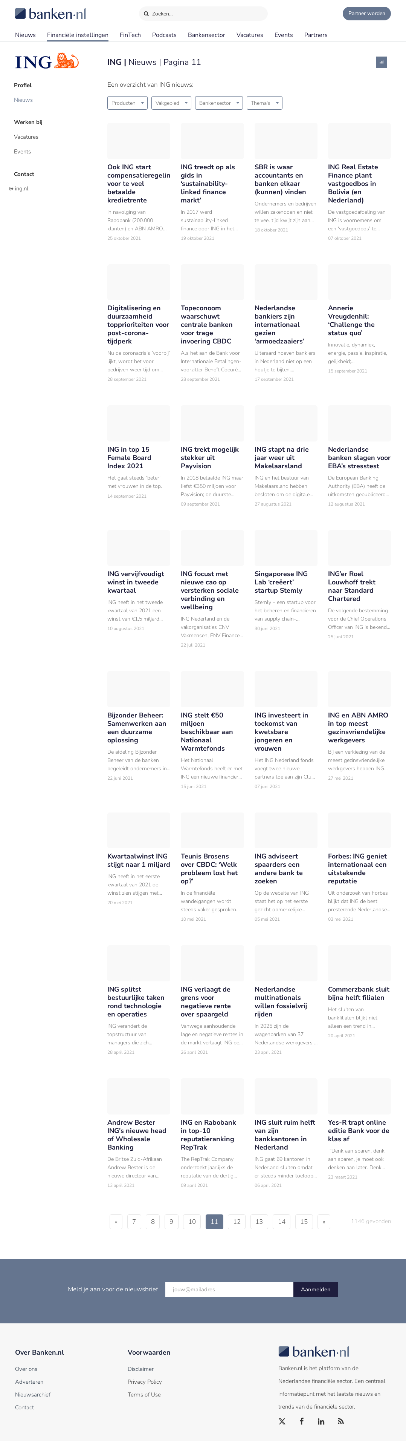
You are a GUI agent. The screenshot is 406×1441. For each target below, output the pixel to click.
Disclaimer (141, 1369)
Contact (25, 171)
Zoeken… (158, 12)
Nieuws (25, 35)
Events (284, 35)
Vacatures (250, 35)
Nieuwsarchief (32, 1394)
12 (245, 1221)
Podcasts (164, 35)
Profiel (24, 85)
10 (197, 1221)
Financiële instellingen (77, 35)
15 (316, 1221)
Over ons (26, 1369)
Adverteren (29, 1382)
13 (269, 1221)
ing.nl (21, 186)
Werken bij (29, 121)
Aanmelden (316, 1289)
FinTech (130, 35)
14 (292, 1221)
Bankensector (206, 35)
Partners (316, 35)
